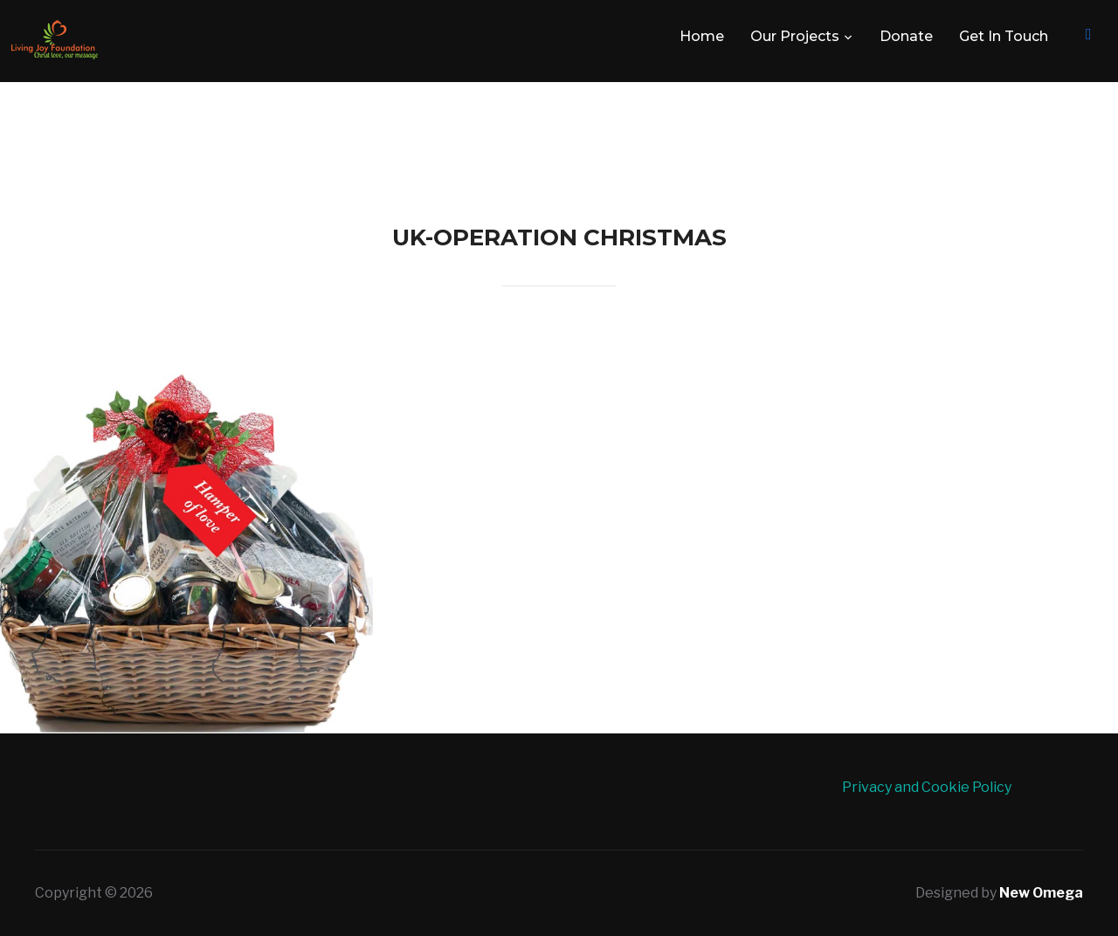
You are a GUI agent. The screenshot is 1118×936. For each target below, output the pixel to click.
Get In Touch (1003, 36)
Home (702, 36)
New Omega (1041, 892)
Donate (906, 36)
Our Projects (794, 36)
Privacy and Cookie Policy (926, 787)
